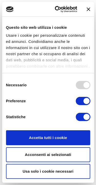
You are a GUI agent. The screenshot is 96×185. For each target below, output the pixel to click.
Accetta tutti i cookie (48, 137)
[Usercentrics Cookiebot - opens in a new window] (57, 9)
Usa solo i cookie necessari (48, 171)
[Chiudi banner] (88, 9)
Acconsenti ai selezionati (48, 154)
